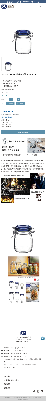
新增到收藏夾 (3, 104)
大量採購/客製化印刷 (11, 380)
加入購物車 (20, 104)
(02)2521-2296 (20, 348)
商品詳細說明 (23, 132)
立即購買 (10, 104)
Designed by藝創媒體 (23, 399)
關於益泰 (7, 376)
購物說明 (7, 384)
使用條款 (7, 388)
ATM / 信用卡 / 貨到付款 (10, 114)
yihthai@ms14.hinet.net (19, 353)
